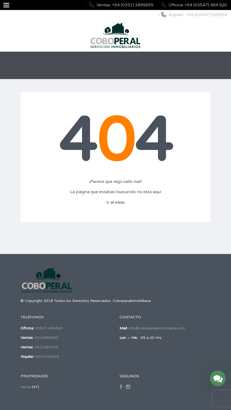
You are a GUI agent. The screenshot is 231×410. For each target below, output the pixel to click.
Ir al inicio (115, 202)
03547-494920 (49, 328)
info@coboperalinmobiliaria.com (157, 328)
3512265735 (46, 347)
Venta (26, 387)
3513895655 (46, 337)
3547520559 (47, 356)
